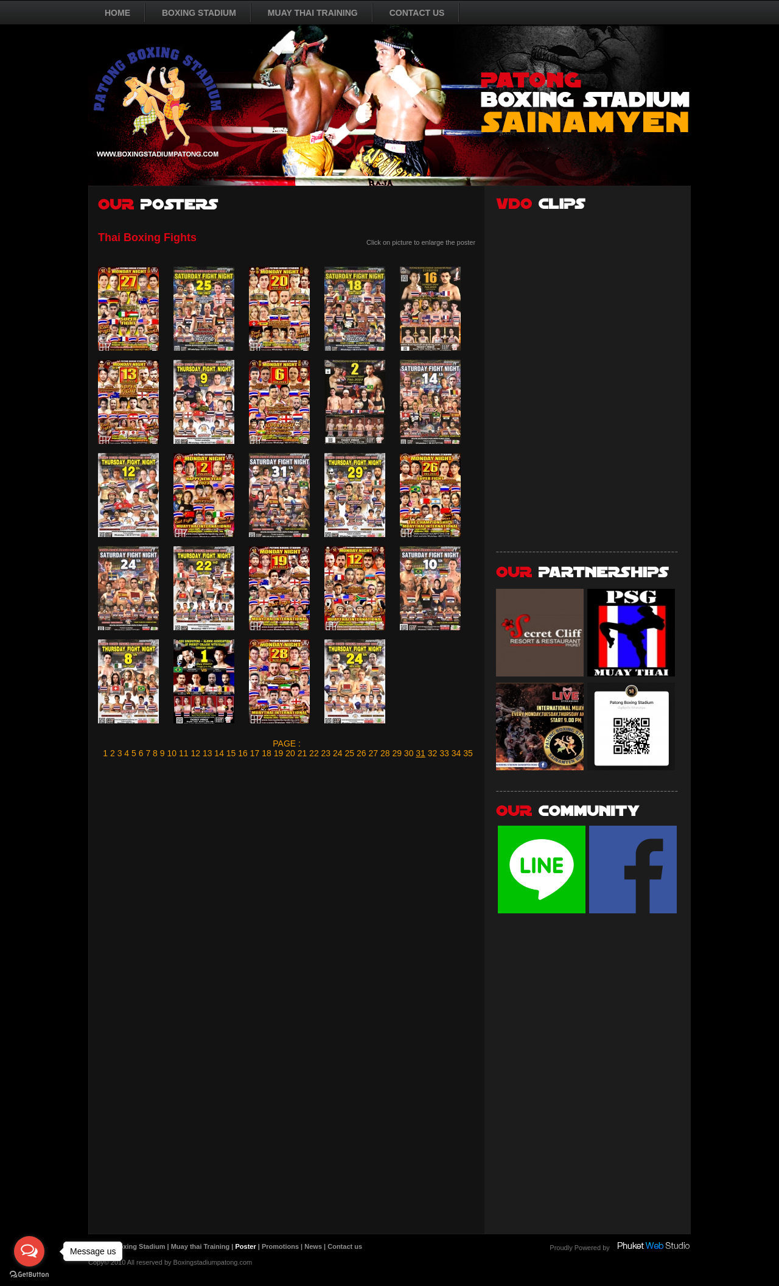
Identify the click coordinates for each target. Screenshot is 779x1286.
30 (409, 753)
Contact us (344, 1246)
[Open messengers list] (29, 1251)
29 (397, 753)
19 (279, 753)
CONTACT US (417, 13)
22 (314, 753)
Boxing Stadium (140, 1246)
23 (326, 753)
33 (444, 753)
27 (373, 753)
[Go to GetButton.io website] (29, 1274)
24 (338, 753)
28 (385, 753)
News (313, 1246)
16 (243, 753)
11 (184, 753)
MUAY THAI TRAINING (313, 13)
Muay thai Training (200, 1246)
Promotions (280, 1246)
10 (171, 753)
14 (219, 753)
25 (350, 753)
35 (468, 753)
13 (207, 753)
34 (456, 753)
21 (302, 753)
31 (420, 753)
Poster (245, 1246)
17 (255, 753)
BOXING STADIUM (199, 13)
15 (231, 753)
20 (290, 753)
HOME (117, 13)
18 (266, 753)
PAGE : (287, 743)
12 (195, 753)
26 (361, 753)
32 (433, 753)
